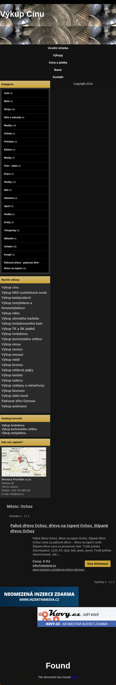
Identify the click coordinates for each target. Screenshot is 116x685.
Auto (8, 93)
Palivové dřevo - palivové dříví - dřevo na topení (22, 265)
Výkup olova (11, 344)
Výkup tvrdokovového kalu (22, 323)
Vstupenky (11, 230)
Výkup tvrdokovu (15, 334)
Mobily (9, 157)
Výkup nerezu (12, 349)
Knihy (9, 222)
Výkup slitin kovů (15, 395)
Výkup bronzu (12, 365)
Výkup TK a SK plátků (18, 328)
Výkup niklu (11, 313)
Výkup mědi (11, 359)
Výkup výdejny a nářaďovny (23, 385)
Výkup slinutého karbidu (20, 318)
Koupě (9, 254)
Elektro (9, 149)
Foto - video (12, 165)
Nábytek (10, 238)
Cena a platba (58, 62)
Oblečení (10, 198)
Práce (9, 174)
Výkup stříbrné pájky (17, 370)
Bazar (58, 69)
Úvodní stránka (58, 48)
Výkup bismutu (13, 390)
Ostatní (10, 246)
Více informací (97, 564)
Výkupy (58, 55)
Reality (10, 125)
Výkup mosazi (12, 354)
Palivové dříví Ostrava (18, 401)
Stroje (9, 109)
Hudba (9, 214)
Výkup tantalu (12, 375)
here (74, 677)
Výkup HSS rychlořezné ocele (24, 292)
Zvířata (9, 133)
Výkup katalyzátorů (16, 297)
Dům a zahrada (14, 117)
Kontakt (58, 77)
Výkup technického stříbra (22, 339)
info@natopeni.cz (44, 565)
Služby (10, 182)
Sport (8, 206)
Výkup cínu (10, 287)
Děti (8, 190)
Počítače (10, 141)
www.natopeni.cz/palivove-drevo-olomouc (59, 569)
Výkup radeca (12, 380)
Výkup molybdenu (14, 433)
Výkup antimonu (14, 406)
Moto (8, 101)
